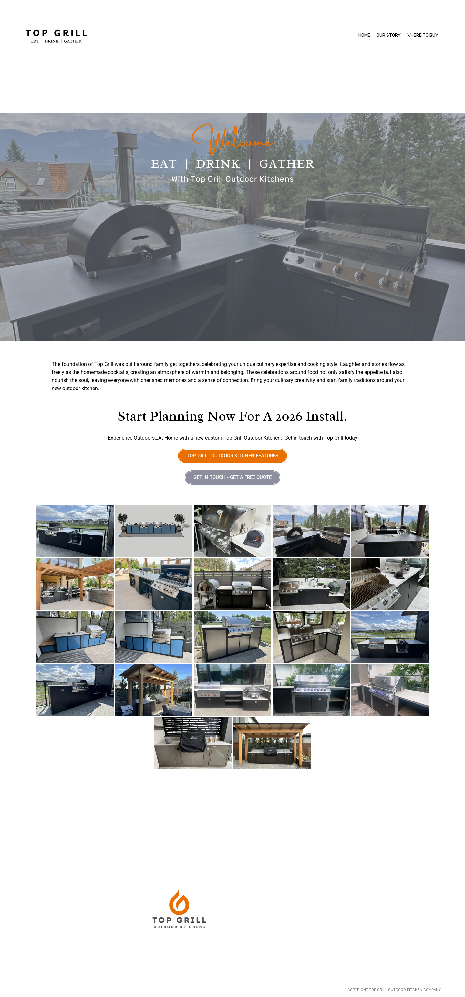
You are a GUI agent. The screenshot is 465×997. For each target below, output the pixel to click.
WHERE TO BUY (422, 35)
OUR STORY (389, 35)
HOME (364, 35)
